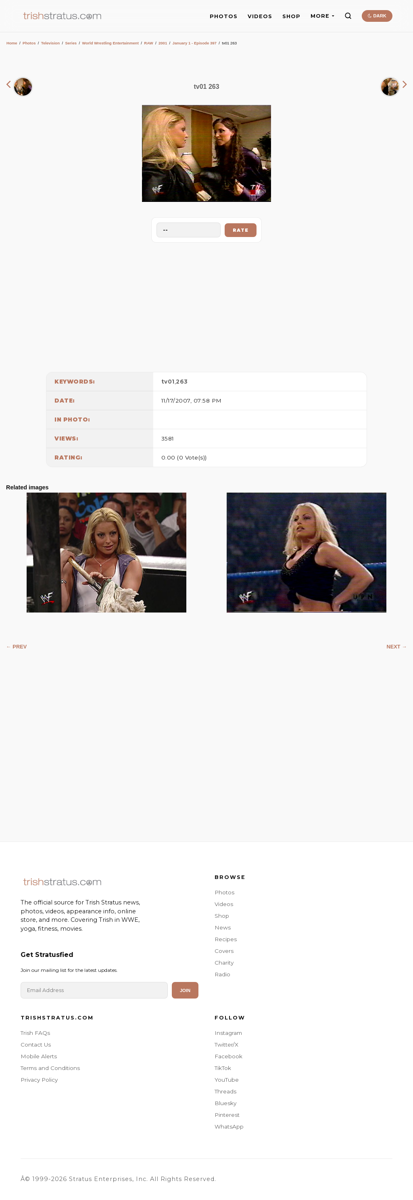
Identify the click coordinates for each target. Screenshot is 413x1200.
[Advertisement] (206, 305)
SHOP (291, 16)
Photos (29, 43)
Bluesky (225, 1103)
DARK (377, 15)
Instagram (228, 1033)
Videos (224, 904)
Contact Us (36, 1044)
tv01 (168, 381)
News (223, 927)
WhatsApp (229, 1126)
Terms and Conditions (50, 1068)
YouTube (227, 1079)
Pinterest (227, 1115)
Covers (224, 951)
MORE (322, 16)
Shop (222, 916)
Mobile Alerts (39, 1056)
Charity (224, 962)
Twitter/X (226, 1044)
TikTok (223, 1068)
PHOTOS (224, 16)
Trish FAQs (35, 1033)
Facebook (228, 1056)
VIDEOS (260, 16)
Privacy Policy (39, 1079)
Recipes (226, 939)
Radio (222, 974)
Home (11, 43)
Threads (225, 1091)
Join (185, 990)
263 (182, 381)
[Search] (348, 15)
